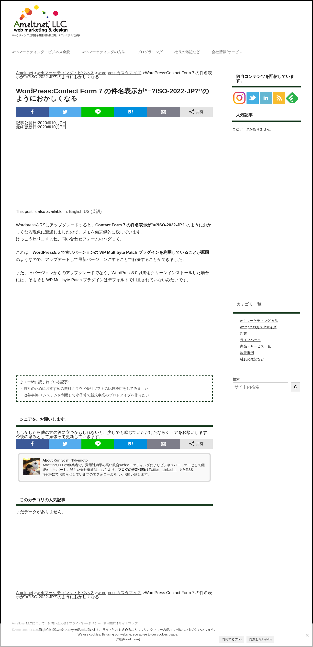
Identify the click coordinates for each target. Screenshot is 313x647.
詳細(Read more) (128, 639)
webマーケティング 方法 (259, 321)
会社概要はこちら (94, 470)
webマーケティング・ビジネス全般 (41, 52)
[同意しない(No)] (306, 635)
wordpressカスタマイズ (258, 327)
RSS (189, 470)
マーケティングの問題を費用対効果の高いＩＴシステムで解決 (46, 35)
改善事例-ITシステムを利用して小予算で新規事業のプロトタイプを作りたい (86, 395)
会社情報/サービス (227, 52)
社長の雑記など (187, 52)
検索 (236, 379)
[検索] (295, 387)
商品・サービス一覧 (255, 346)
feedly (47, 474)
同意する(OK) (232, 639)
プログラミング (150, 52)
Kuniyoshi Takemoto (71, 460)
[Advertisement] (114, 167)
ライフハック (250, 340)
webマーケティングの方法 (103, 52)
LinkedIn (169, 470)
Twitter (154, 470)
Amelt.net (24, 73)
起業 (243, 333)
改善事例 (247, 353)
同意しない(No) (260, 639)
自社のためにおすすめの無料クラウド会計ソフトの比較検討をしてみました (86, 388)
